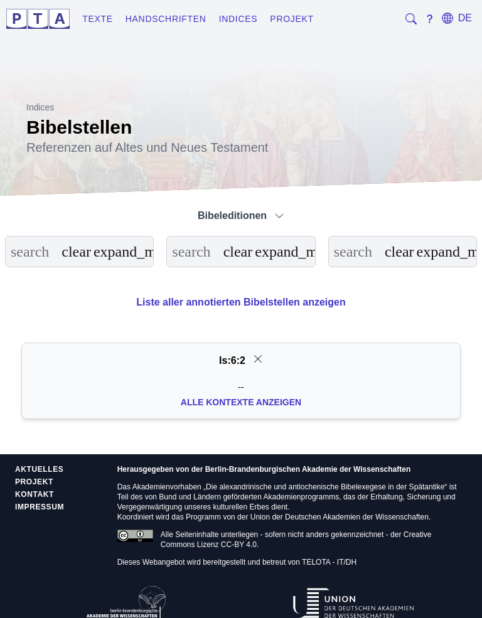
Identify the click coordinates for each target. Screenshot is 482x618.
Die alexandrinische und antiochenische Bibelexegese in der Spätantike (325, 486)
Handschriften (166, 19)
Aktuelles (39, 469)
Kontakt (34, 494)
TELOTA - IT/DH (329, 562)
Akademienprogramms (302, 497)
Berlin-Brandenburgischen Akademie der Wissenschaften (308, 469)
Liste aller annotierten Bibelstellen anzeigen (240, 302)
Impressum (39, 507)
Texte (97, 19)
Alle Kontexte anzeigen (241, 402)
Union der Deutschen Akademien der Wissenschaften (339, 517)
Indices (238, 19)
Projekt (291, 19)
